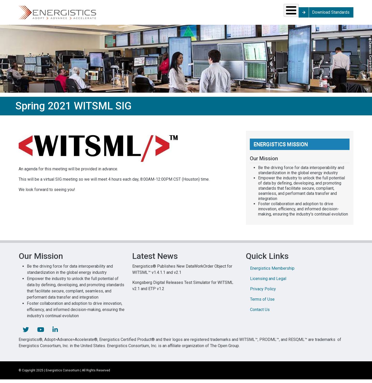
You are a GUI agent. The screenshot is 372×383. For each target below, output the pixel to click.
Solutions (106, 14)
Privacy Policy (263, 292)
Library (256, 14)
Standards (145, 14)
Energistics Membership (272, 271)
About (288, 14)
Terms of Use (262, 302)
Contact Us (260, 313)
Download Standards (332, 14)
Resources (185, 14)
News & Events (223, 14)
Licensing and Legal (268, 282)
